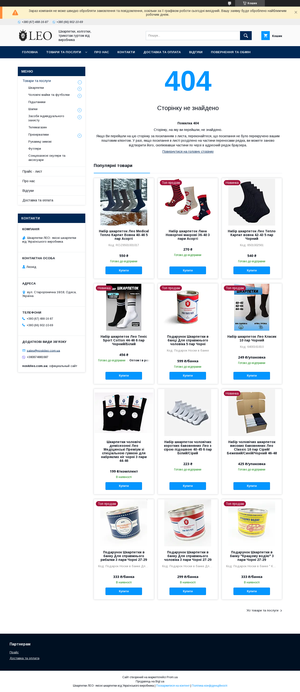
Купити (124, 270)
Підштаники (36, 102)
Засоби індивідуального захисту (46, 118)
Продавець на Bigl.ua (150, 681)
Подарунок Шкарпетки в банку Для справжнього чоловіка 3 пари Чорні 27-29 (187, 556)
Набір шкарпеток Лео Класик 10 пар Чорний (251, 338)
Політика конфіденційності (209, 685)
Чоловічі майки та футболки (49, 94)
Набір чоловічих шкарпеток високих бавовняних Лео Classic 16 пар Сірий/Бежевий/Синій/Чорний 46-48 (252, 447)
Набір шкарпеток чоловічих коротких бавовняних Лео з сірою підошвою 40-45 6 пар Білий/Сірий (188, 447)
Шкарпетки (36, 87)
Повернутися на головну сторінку (188, 151)
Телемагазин (37, 127)
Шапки (33, 109)
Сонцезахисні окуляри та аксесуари (46, 158)
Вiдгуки (195, 52)
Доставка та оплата (162, 52)
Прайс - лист (32, 171)
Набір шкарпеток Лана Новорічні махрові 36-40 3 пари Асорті (188, 235)
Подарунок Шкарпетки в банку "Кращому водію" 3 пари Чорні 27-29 (252, 556)
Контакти (126, 52)
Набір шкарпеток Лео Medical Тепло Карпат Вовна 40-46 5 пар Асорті (124, 235)
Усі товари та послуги (262, 610)
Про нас (101, 52)
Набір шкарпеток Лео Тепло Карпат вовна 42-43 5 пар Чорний (252, 235)
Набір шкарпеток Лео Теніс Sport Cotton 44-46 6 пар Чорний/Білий (124, 340)
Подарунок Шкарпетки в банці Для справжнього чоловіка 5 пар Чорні (188, 340)
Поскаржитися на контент (173, 685)
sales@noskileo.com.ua (43, 350)
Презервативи (38, 134)
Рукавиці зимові (40, 141)
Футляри (34, 148)
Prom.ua (172, 677)
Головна (30, 52)
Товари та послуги (63, 52)
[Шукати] (246, 35)
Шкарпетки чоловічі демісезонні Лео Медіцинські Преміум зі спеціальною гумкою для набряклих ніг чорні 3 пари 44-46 (124, 451)
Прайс (14, 652)
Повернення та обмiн (231, 52)
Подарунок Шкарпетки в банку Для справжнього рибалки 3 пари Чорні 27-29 (124, 556)
